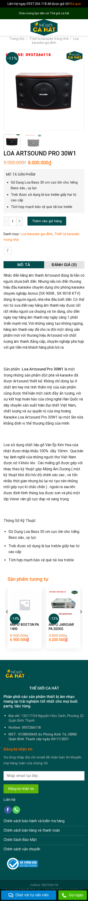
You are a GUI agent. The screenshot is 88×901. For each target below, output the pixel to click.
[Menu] (6, 27)
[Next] (80, 621)
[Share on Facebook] (8, 251)
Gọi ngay (72, 895)
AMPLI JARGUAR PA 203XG (61, 627)
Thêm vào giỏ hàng (47, 221)
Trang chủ (16, 39)
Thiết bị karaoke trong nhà (49, 39)
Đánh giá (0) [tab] (64, 264)
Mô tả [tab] (23, 264)
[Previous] (7, 621)
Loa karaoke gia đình (55, 41)
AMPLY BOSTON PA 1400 (24, 627)
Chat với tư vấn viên (28, 895)
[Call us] (16, 810)
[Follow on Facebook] (8, 810)
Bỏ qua (75, 4)
